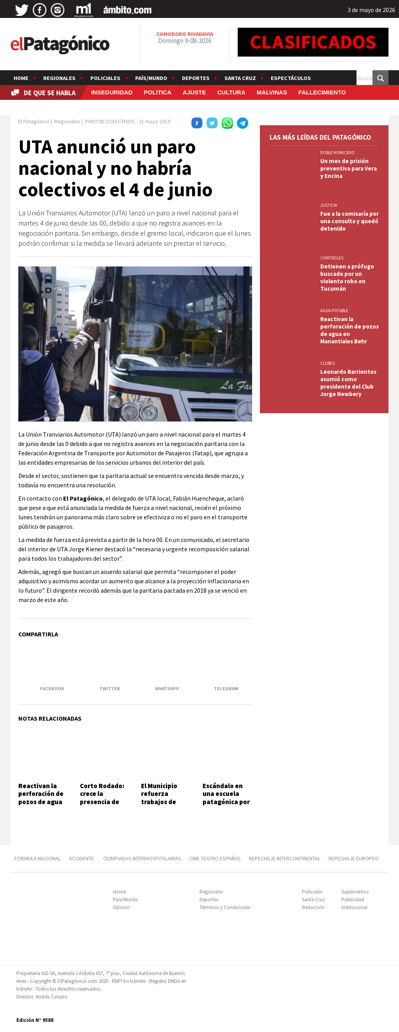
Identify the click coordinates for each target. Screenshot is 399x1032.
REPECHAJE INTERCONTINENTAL (284, 858)
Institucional (354, 907)
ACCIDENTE (82, 858)
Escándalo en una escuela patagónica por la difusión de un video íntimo (227, 802)
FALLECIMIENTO (322, 92)
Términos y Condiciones (225, 907)
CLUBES (327, 363)
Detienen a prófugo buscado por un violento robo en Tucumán (347, 277)
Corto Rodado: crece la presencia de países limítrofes (102, 802)
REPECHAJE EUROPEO (353, 858)
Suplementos (355, 891)
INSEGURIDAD (111, 92)
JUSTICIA (328, 205)
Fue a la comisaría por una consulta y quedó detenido (349, 221)
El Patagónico (33, 121)
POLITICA (157, 92)
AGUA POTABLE (334, 310)
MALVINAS (272, 92)
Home (21, 78)
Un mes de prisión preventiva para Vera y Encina (348, 168)
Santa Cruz (240, 78)
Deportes (196, 78)
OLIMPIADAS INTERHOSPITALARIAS (142, 858)
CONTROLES (331, 258)
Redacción (313, 907)
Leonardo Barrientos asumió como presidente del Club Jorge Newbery (348, 383)
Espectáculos (291, 78)
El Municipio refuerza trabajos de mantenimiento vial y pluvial (165, 802)
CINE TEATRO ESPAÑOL (215, 858)
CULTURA (231, 92)
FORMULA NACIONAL (37, 858)
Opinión (121, 907)
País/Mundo (151, 78)
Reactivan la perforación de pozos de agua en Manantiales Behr (42, 802)
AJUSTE (194, 92)
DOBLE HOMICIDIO (337, 152)
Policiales (105, 78)
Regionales (59, 78)
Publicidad (352, 899)
